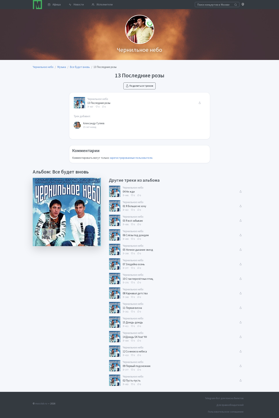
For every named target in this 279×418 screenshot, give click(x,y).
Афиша (54, 4)
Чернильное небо (97, 99)
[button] (243, 5)
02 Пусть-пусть (131, 380)
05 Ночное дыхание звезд (138, 249)
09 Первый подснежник (136, 366)
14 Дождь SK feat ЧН (135, 337)
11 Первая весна (132, 308)
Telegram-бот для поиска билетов (224, 398)
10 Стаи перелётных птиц (138, 278)
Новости (76, 4)
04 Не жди (129, 191)
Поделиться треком (139, 85)
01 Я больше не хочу (134, 206)
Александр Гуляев (94, 123)
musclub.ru (41, 403)
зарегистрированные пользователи (131, 157)
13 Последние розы (98, 103)
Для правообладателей (230, 405)
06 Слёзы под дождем (136, 235)
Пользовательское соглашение (226, 411)
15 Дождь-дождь (133, 322)
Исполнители (102, 4)
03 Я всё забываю (133, 220)
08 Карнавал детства (135, 293)
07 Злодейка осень (134, 264)
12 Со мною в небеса (135, 351)
